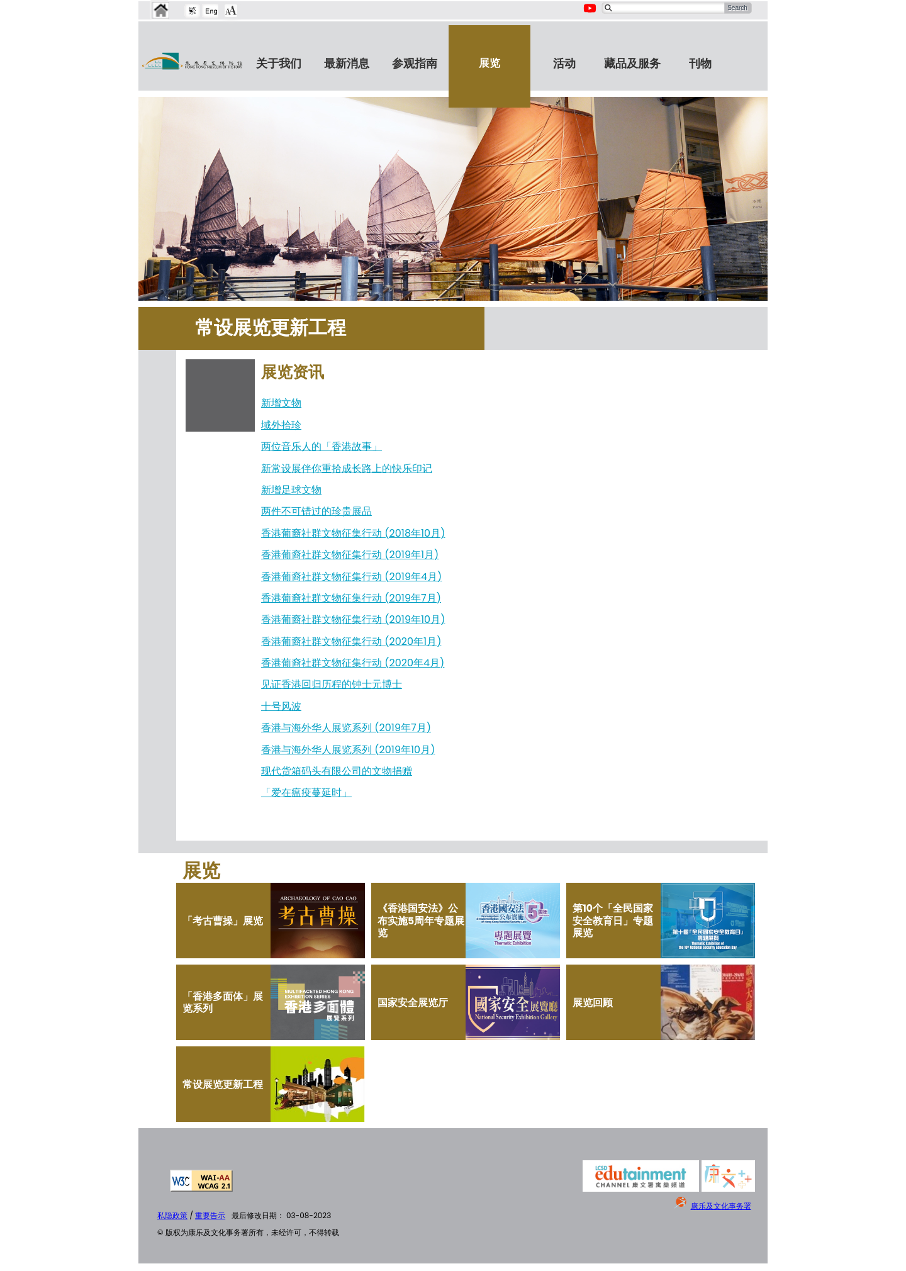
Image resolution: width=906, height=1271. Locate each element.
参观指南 (414, 63)
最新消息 (346, 63)
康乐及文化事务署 (721, 1206)
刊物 (700, 63)
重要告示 (210, 1215)
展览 (489, 62)
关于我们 (278, 63)
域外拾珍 (281, 425)
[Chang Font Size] (231, 10)
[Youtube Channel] (591, 14)
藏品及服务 (632, 63)
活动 (564, 63)
